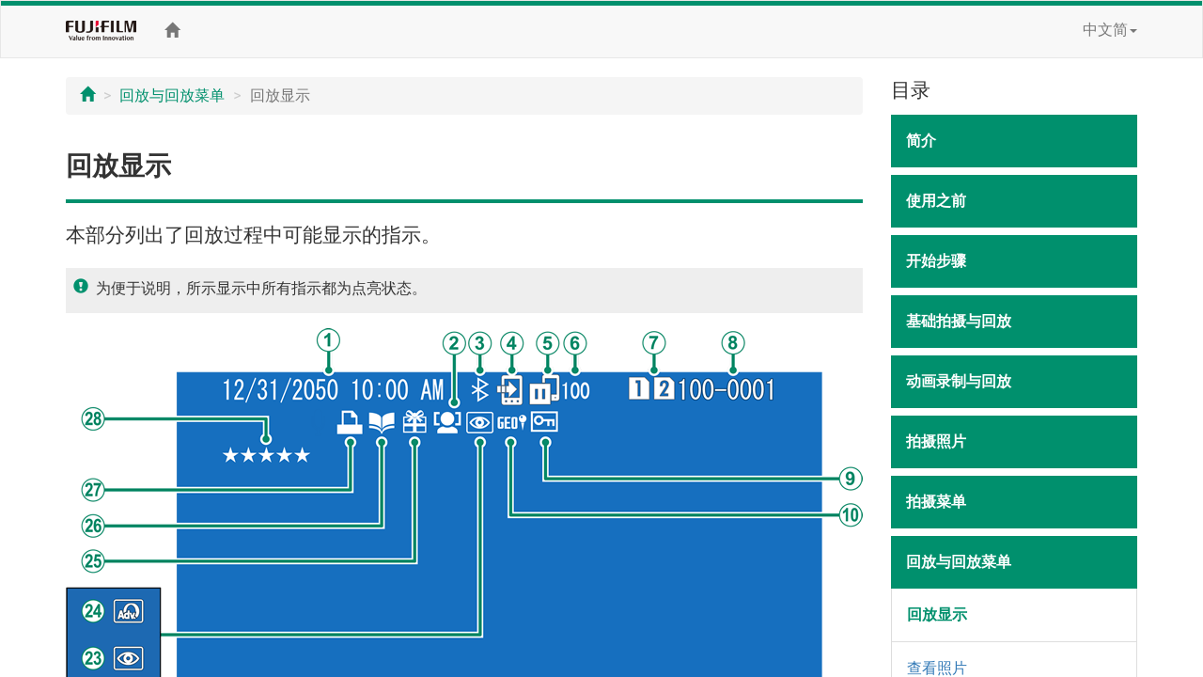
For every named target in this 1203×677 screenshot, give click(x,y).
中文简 (1110, 30)
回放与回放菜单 (172, 95)
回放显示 (937, 614)
